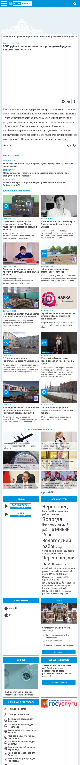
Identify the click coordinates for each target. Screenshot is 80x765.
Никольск (61, 564)
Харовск (71, 582)
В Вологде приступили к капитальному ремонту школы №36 (21, 359)
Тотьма (53, 571)
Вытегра (46, 511)
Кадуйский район (50, 568)
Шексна (54, 514)
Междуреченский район (53, 577)
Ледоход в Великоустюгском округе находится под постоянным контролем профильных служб (21, 410)
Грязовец (46, 588)
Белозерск (69, 550)
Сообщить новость (59, 682)
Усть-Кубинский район (56, 578)
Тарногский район (60, 588)
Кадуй (59, 547)
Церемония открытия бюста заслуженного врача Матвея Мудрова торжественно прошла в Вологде (20, 225)
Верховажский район (58, 593)
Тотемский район (58, 574)
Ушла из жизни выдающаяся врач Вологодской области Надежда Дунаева (58, 224)
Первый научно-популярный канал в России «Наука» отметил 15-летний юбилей (58, 316)
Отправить (58, 652)
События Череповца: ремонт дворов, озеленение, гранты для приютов (57, 410)
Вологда (52, 519)
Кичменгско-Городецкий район (57, 585)
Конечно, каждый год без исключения (57, 636)
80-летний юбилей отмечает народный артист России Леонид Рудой (57, 361)
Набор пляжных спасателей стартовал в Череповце (55, 270)
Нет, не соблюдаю (54, 641)
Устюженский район (52, 550)
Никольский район (51, 591)
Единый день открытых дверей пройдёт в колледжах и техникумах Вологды (21, 272)
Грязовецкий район (54, 582)
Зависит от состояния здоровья (60, 645)
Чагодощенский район (52, 553)
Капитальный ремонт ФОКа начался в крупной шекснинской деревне (21, 315)
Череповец (55, 506)
